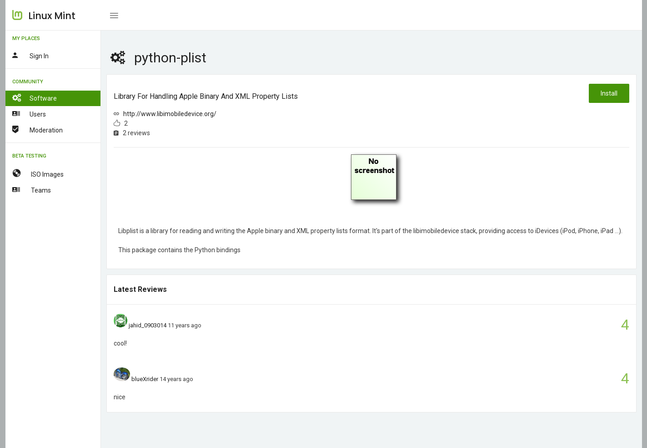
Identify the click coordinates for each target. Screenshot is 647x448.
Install (609, 93)
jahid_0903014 (147, 325)
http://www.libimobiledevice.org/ (169, 113)
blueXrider (144, 379)
